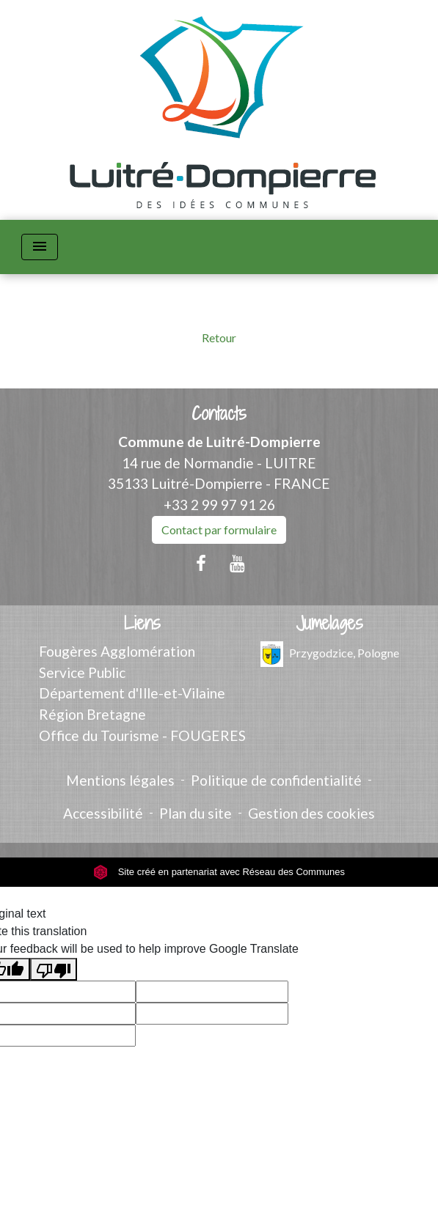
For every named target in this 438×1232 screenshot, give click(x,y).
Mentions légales (120, 780)
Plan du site (195, 813)
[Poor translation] (53, 969)
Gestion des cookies (311, 813)
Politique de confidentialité (276, 780)
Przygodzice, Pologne (329, 654)
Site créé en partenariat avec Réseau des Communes (219, 871)
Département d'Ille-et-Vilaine (132, 693)
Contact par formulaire (219, 529)
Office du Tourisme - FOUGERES (142, 735)
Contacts (219, 413)
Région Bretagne (92, 714)
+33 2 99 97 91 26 (219, 504)
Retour (219, 337)
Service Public (82, 672)
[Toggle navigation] (39, 247)
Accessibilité (103, 813)
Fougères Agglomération (117, 651)
